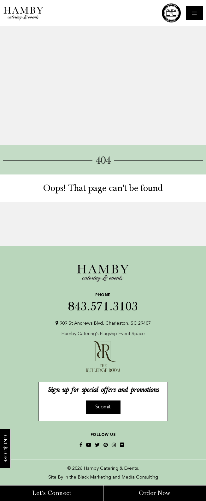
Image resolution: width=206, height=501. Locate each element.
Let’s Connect (51, 493)
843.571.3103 (103, 301)
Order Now (154, 493)
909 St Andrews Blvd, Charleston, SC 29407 (103, 323)
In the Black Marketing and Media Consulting (111, 477)
